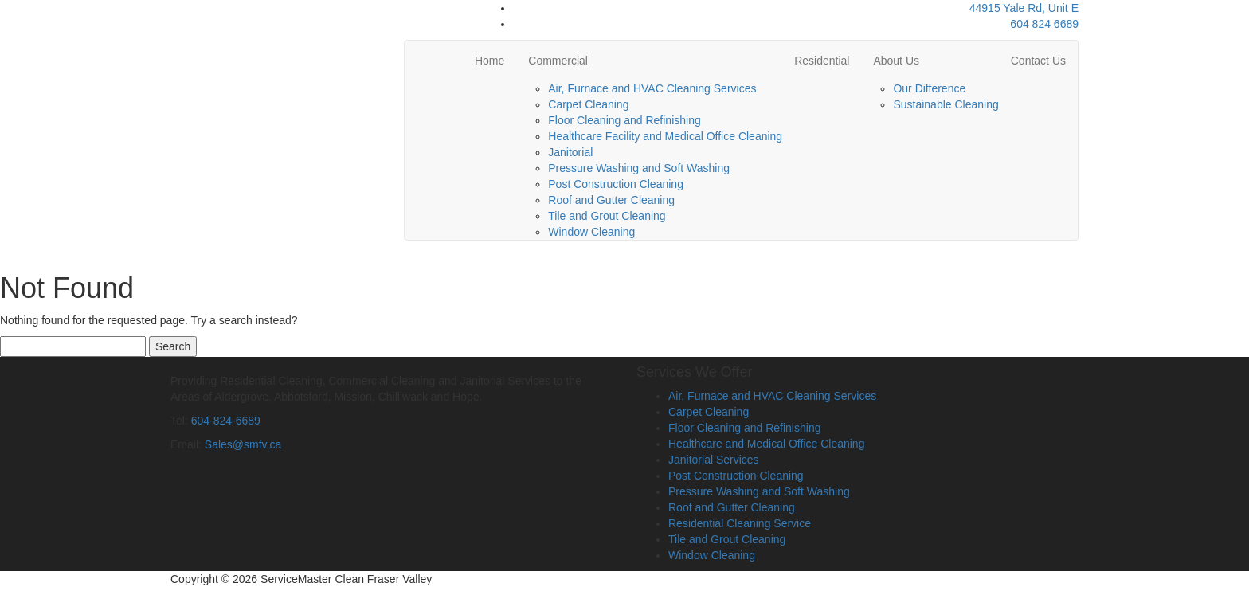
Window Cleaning (591, 231)
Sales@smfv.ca (243, 444)
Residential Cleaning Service (739, 523)
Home (489, 60)
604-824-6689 (225, 420)
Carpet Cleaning (588, 104)
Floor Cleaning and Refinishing (624, 120)
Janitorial (570, 152)
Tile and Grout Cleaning (606, 215)
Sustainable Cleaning (945, 104)
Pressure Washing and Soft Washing (639, 168)
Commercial (558, 60)
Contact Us (1038, 60)
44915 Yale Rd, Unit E (1024, 8)
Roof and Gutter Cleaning (611, 200)
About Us (896, 60)
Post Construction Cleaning (615, 184)
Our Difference (929, 88)
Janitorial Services (713, 459)
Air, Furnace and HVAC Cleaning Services (652, 88)
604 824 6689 (1044, 24)
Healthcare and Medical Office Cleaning (766, 443)
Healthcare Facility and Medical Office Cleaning (665, 136)
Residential (821, 60)
